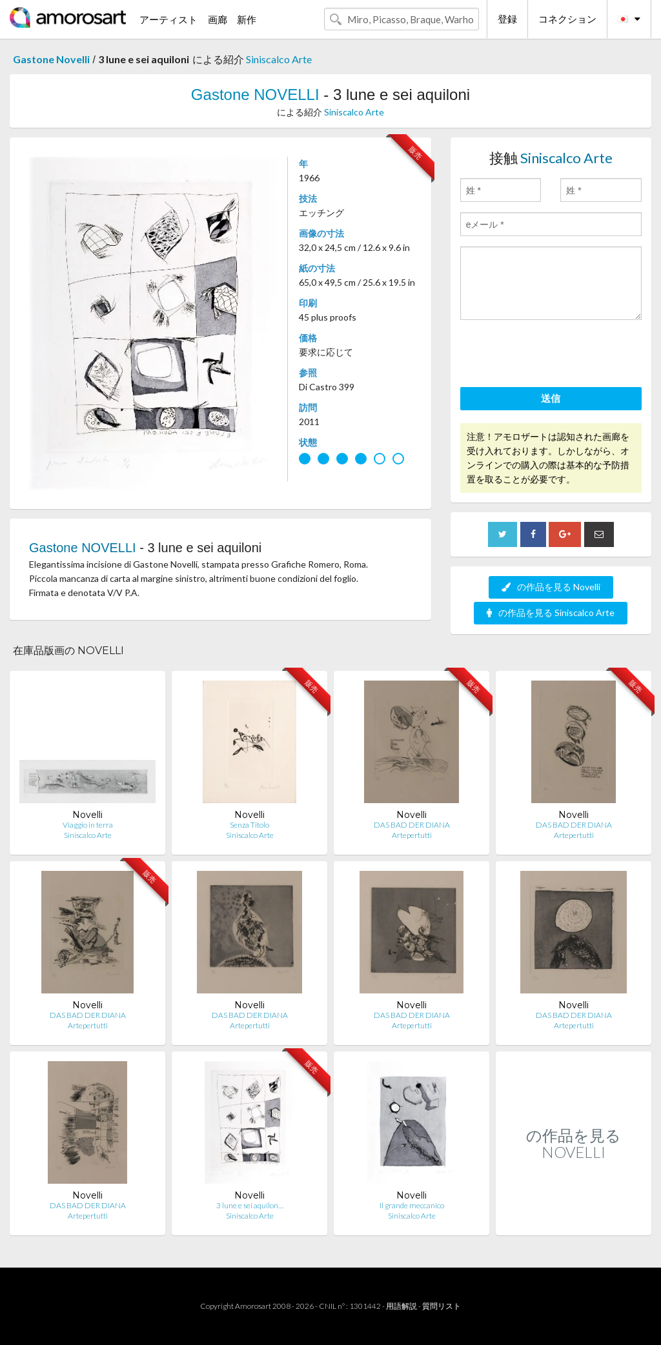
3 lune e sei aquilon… (249, 1205)
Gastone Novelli (51, 59)
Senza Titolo (249, 825)
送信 (550, 398)
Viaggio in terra (88, 825)
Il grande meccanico (412, 1205)
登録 (507, 19)
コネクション (567, 19)
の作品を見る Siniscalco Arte (551, 612)
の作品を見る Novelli (551, 586)
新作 (246, 19)
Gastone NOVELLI (255, 94)
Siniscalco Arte (279, 59)
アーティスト (168, 19)
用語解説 (401, 1306)
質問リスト (441, 1306)
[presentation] (558, 355)
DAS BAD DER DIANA (412, 825)
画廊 (217, 19)
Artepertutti (412, 835)
